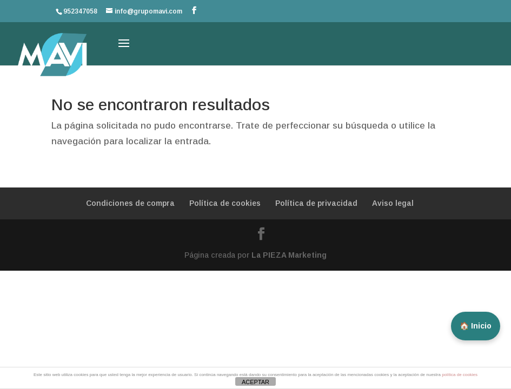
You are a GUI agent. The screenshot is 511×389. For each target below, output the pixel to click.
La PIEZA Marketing (289, 255)
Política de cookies (225, 203)
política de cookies (459, 374)
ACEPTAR (255, 382)
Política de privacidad (316, 203)
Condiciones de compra (130, 203)
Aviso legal (393, 203)
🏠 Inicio (476, 325)
